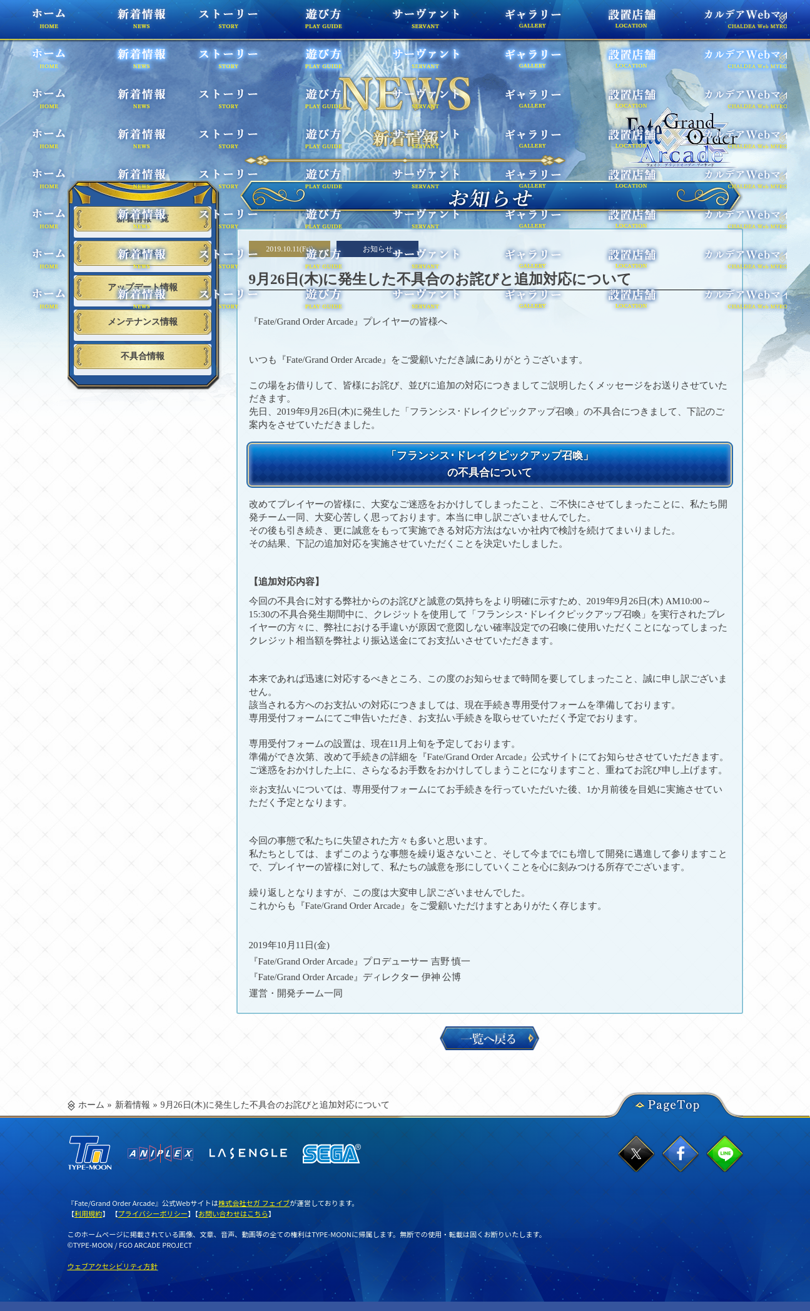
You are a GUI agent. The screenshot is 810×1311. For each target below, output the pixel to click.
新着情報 (132, 1105)
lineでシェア (724, 1153)
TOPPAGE (683, 137)
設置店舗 (596, 24)
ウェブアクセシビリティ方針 (113, 1266)
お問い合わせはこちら (233, 1213)
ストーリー (244, 24)
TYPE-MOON (89, 1153)
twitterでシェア (636, 1153)
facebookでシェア (680, 1153)
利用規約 (88, 1213)
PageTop (674, 1103)
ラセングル (248, 1153)
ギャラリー (504, 24)
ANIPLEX (160, 1153)
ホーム (70, 24)
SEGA (332, 1153)
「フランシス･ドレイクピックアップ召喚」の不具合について (489, 463)
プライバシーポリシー (153, 1213)
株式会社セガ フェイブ (254, 1203)
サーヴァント (409, 24)
